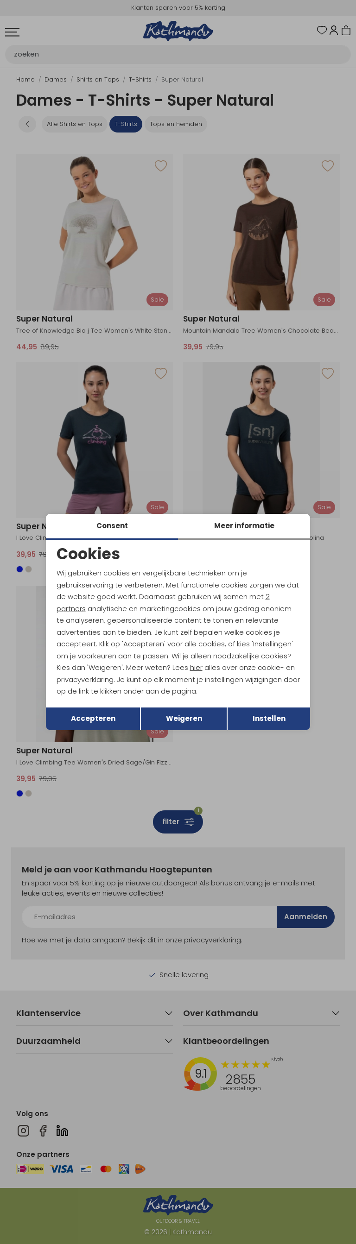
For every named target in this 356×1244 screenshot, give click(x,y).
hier (196, 667)
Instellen (269, 718)
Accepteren (93, 718)
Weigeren (184, 718)
